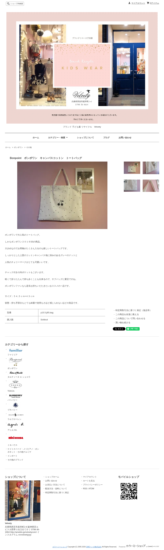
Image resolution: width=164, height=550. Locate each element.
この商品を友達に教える (127, 314)
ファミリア (16, 352)
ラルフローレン (16, 416)
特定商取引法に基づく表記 (57, 492)
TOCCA (16, 385)
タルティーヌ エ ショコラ (19, 374)
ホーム (36, 137)
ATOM (91, 488)
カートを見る (89, 481)
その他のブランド (15, 460)
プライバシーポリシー (93, 485)
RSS (85, 488)
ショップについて (85, 137)
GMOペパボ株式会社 (94, 547)
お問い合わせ (125, 137)
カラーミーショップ (59, 547)
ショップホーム (52, 477)
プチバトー (16, 407)
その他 (29, 147)
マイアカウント (138, 3)
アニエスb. (16, 426)
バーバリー (16, 397)
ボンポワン (18, 147)
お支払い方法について (55, 485)
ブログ (106, 137)
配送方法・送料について (56, 488)
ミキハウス (16, 439)
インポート (12, 456)
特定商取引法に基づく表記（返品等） (133, 310)
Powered (139, 547)
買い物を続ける (122, 322)
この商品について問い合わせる (130, 318)
